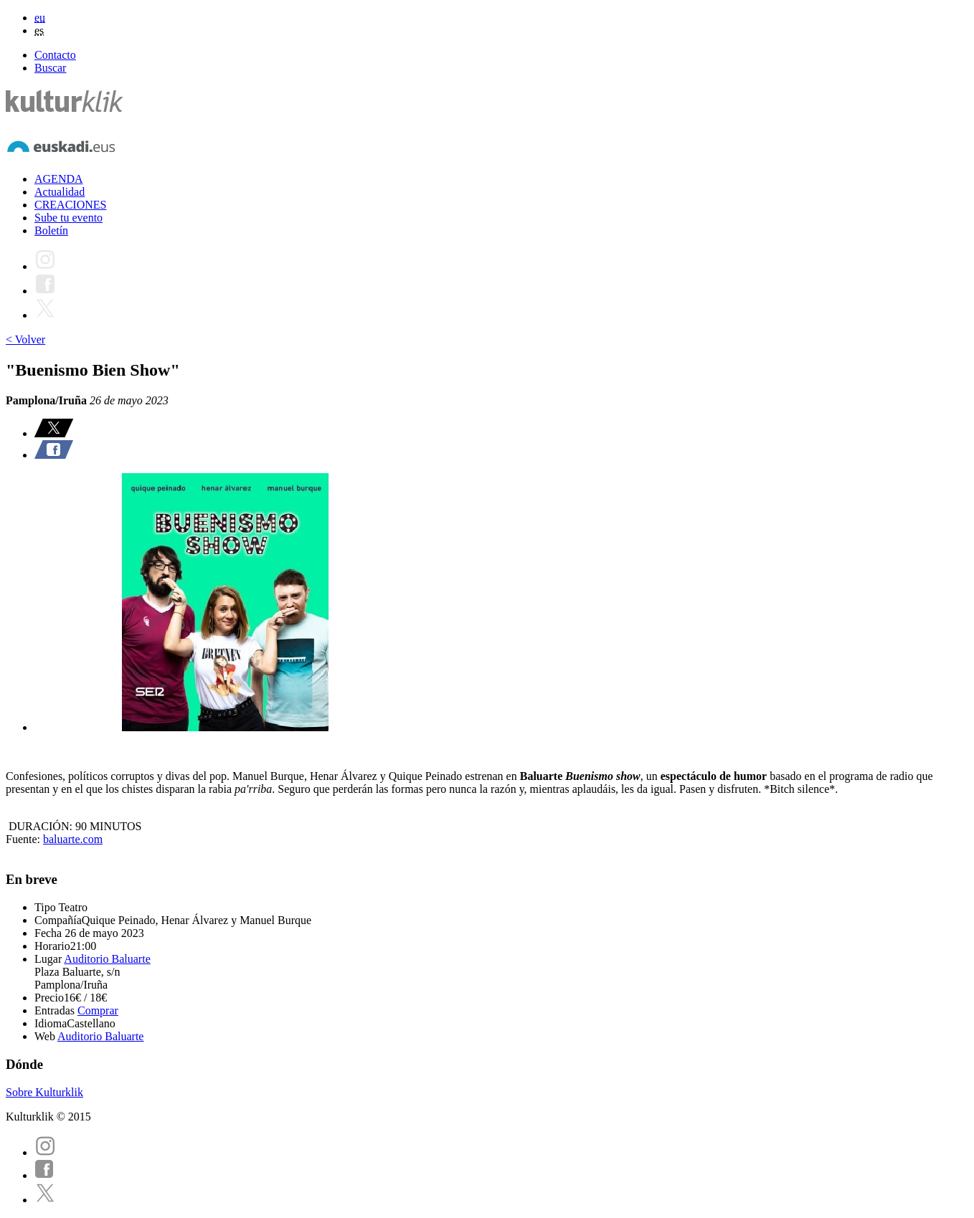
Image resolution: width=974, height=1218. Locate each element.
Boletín (51, 230)
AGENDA (58, 179)
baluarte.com (73, 839)
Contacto (55, 55)
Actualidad (59, 192)
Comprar (97, 1010)
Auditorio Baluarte (107, 959)
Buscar (50, 68)
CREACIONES (70, 205)
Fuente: (24, 839)
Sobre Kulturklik (44, 1092)
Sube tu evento (68, 217)
